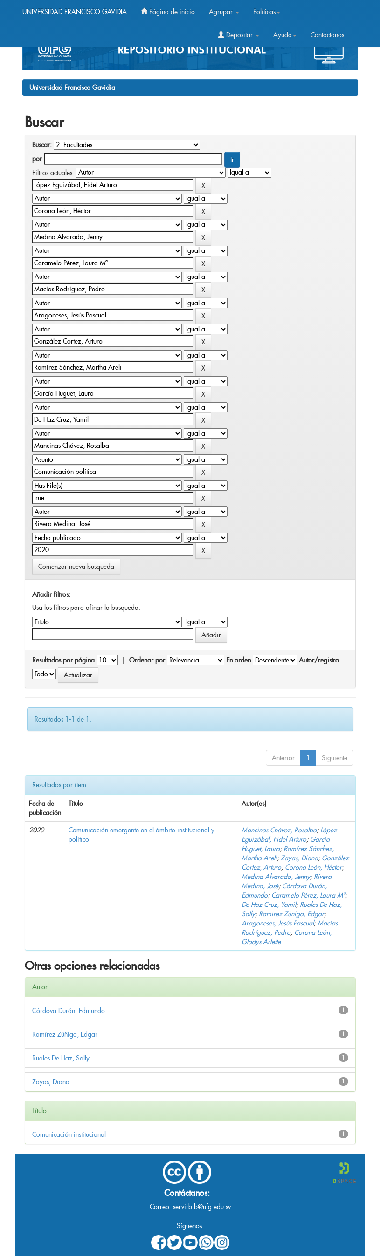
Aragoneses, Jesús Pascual (278, 923)
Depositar (238, 35)
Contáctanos (327, 35)
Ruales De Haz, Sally (61, 1058)
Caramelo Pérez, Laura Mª (308, 895)
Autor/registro (319, 660)
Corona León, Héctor (313, 867)
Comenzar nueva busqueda (76, 566)
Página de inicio (168, 11)
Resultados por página (63, 660)
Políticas (266, 11)
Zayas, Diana (299, 858)
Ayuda (285, 35)
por (37, 159)
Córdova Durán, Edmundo (68, 1010)
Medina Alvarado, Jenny (276, 876)
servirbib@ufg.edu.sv (202, 1206)
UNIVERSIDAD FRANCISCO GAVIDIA (74, 11)
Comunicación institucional (69, 1134)
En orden (238, 660)
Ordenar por (147, 660)
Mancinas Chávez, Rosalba (279, 830)
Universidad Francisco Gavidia (72, 87)
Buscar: (42, 145)
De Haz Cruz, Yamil (269, 904)
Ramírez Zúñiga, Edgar (291, 914)
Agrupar (224, 11)
